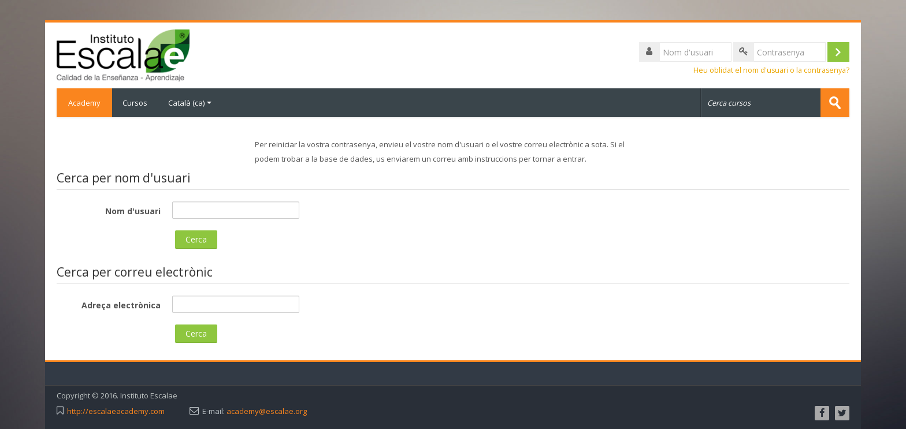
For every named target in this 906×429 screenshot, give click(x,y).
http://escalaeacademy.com (116, 411)
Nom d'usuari (133, 211)
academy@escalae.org (266, 411)
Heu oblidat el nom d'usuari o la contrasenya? (771, 70)
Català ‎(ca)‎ (189, 103)
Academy (84, 103)
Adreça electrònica (121, 305)
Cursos (134, 103)
